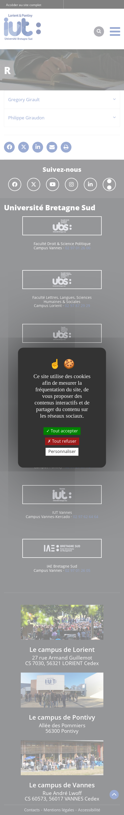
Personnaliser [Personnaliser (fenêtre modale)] (62, 452)
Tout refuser (62, 441)
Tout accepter (62, 431)
